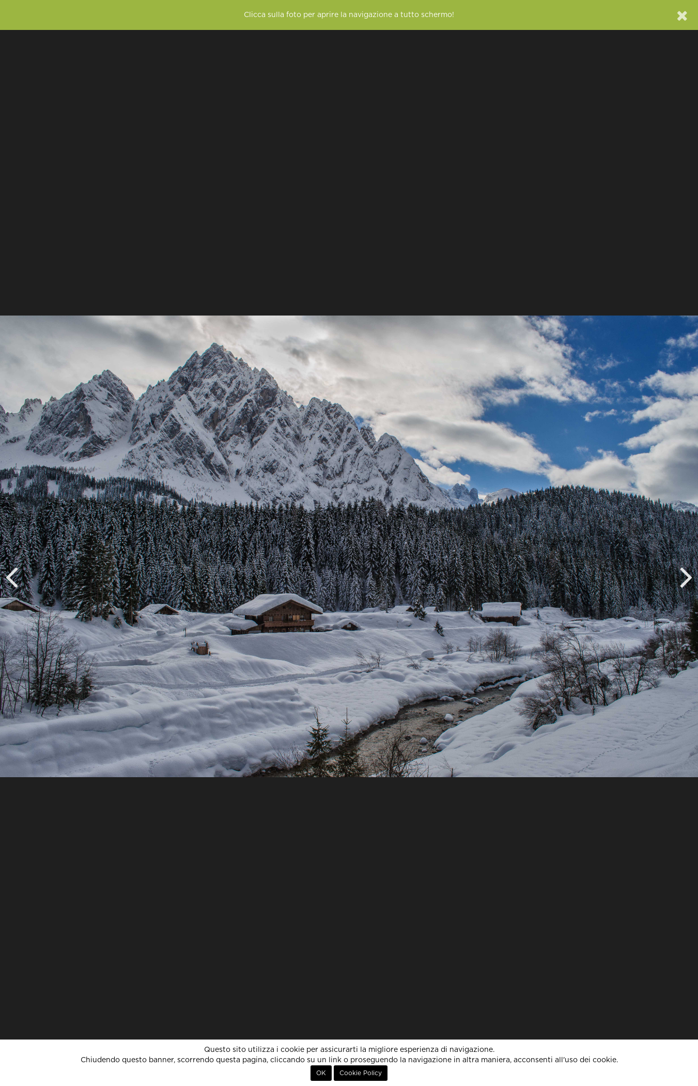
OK (321, 1073)
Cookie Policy (360, 1073)
